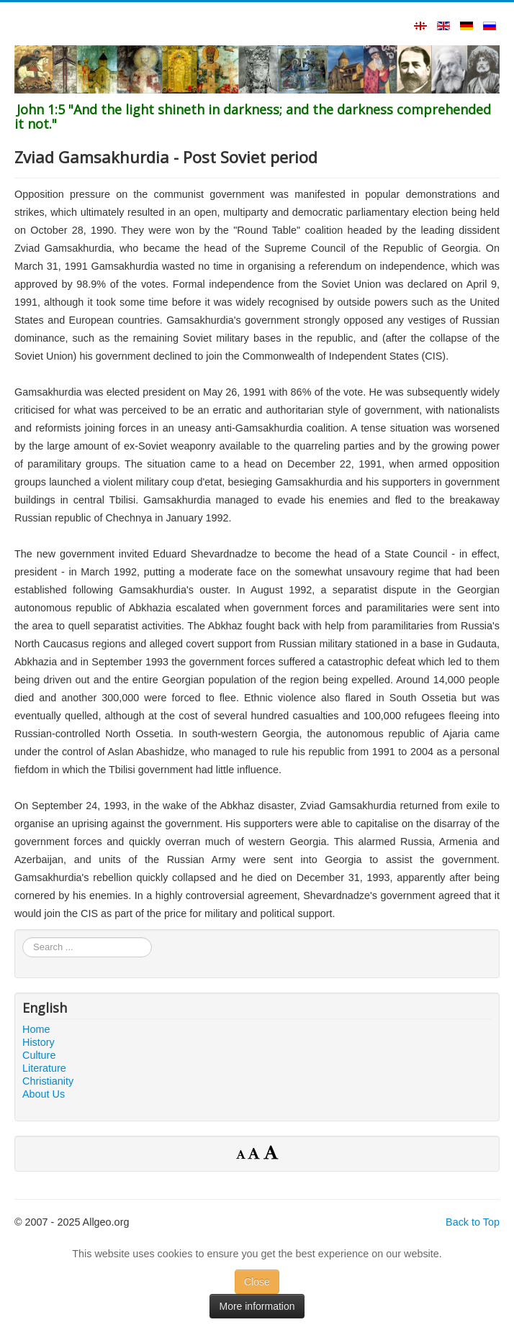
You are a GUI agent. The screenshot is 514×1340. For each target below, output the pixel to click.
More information (256, 1306)
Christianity (47, 1081)
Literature (44, 1068)
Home (36, 1029)
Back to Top (473, 1222)
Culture (38, 1055)
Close (257, 1281)
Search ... (22, 937)
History (38, 1042)
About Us (43, 1094)
